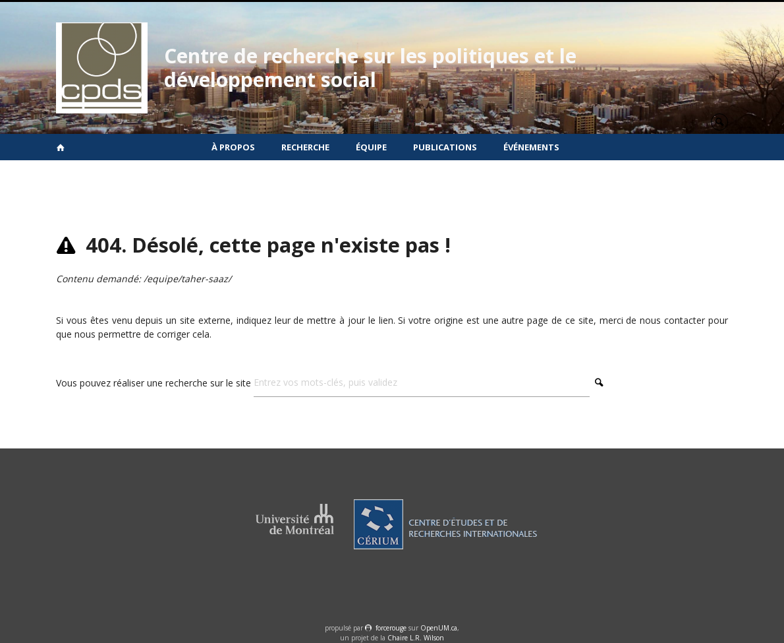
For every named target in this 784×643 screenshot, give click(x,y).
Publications (445, 147)
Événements (531, 147)
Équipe (371, 147)
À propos (233, 147)
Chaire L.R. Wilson (415, 637)
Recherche (305, 147)
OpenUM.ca (438, 627)
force (391, 627)
